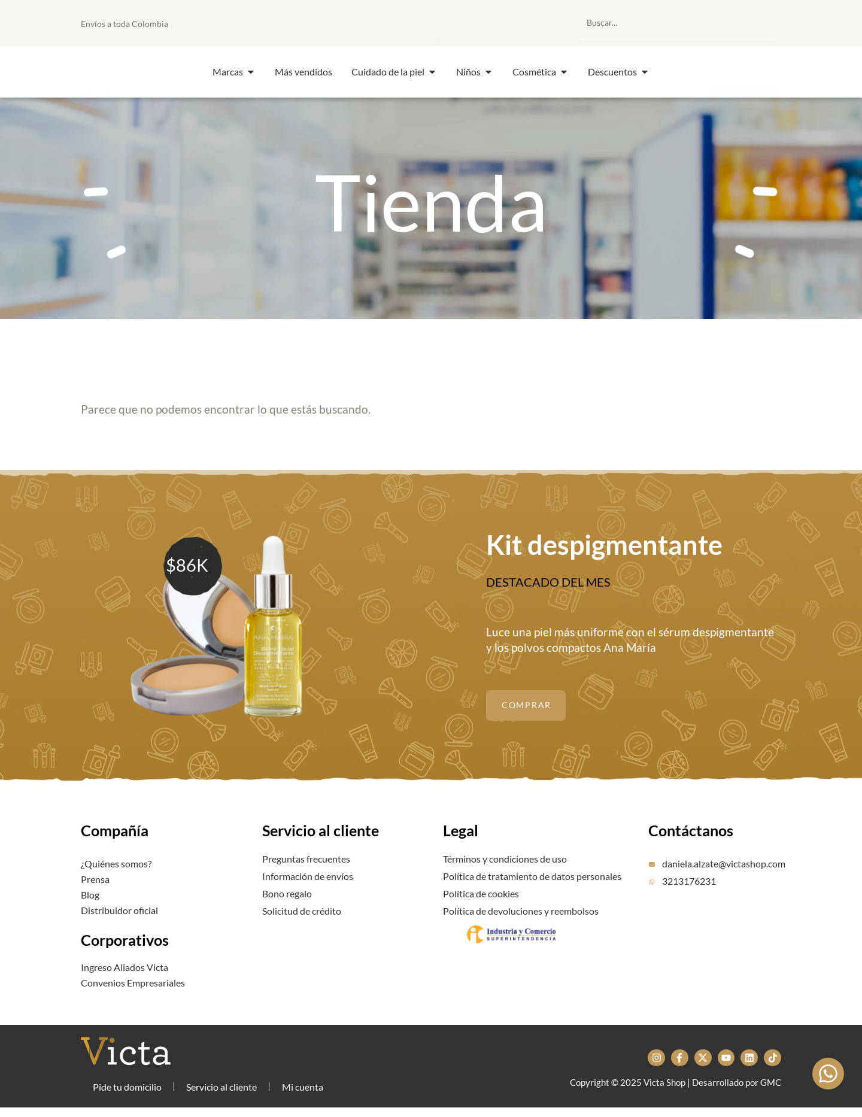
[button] (445, 23)
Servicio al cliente (320, 851)
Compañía (114, 851)
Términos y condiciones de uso (505, 866)
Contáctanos (690, 851)
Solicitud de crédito (301, 918)
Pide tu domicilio (127, 1091)
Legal (460, 851)
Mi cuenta (305, 1091)
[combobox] (678, 23)
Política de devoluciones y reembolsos (521, 918)
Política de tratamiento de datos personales (532, 883)
